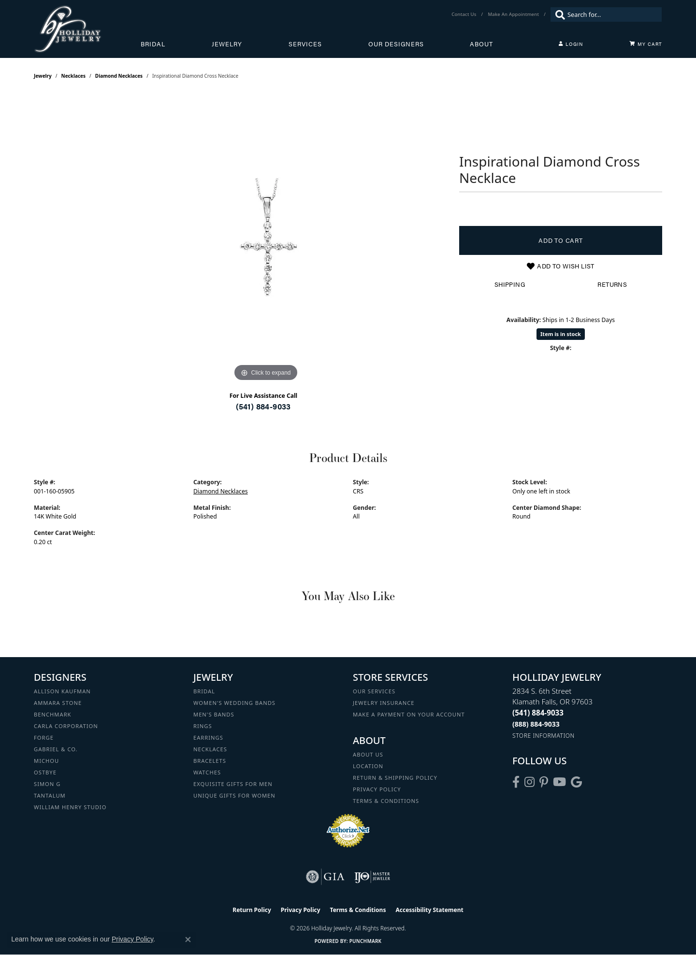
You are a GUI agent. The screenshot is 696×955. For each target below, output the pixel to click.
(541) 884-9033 (263, 406)
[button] (571, 44)
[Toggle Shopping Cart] (645, 44)
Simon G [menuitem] (47, 783)
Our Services (374, 691)
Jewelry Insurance (383, 702)
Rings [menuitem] (202, 726)
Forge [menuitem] (44, 737)
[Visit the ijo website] (372, 877)
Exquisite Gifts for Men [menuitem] (233, 783)
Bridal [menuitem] (204, 691)
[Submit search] (558, 14)
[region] (266, 239)
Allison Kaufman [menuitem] (62, 691)
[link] (464, 14)
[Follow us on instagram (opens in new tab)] (529, 782)
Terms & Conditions (386, 800)
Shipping (509, 284)
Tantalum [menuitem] (50, 795)
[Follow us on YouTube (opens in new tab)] (559, 782)
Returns (612, 284)
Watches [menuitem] (207, 772)
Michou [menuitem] (46, 760)
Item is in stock (560, 333)
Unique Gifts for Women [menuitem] (234, 795)
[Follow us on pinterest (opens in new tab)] (543, 782)
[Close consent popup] (188, 939)
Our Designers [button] (396, 44)
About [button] (481, 44)
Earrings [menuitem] (208, 737)
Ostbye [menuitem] (45, 772)
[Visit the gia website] (325, 877)
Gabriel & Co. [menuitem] (56, 749)
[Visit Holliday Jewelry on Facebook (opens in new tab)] (516, 782)
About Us (368, 754)
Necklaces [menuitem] (210, 749)
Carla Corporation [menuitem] (66, 726)
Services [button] (305, 44)
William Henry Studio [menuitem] (70, 807)
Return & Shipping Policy (395, 777)
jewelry (43, 75)
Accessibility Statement (429, 910)
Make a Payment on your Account (409, 714)
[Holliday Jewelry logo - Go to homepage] (87, 29)
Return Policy (251, 910)
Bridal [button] (153, 44)
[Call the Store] (538, 712)
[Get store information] (543, 735)
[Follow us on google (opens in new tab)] (576, 782)
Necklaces (73, 75)
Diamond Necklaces (119, 75)
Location (368, 766)
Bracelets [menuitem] (209, 760)
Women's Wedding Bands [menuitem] (234, 702)
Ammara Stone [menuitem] (58, 702)
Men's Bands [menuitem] (213, 714)
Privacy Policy (377, 789)
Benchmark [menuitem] (53, 714)
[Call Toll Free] (536, 724)
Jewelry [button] (227, 44)
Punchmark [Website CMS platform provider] (365, 941)
